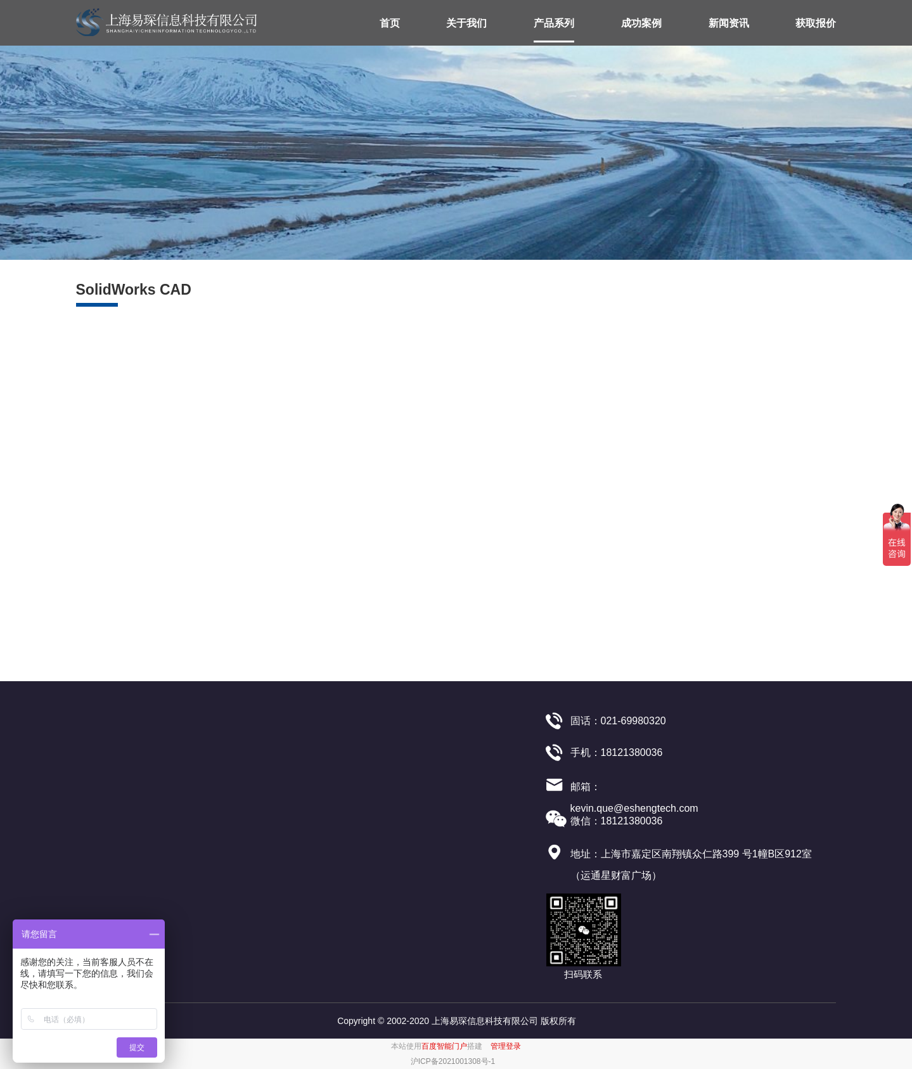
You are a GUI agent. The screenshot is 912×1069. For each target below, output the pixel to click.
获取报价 (815, 23)
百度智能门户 (444, 1046)
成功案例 (641, 23)
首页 (390, 23)
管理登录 (506, 1046)
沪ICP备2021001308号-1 (453, 1061)
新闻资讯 (729, 23)
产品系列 (554, 23)
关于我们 (466, 23)
